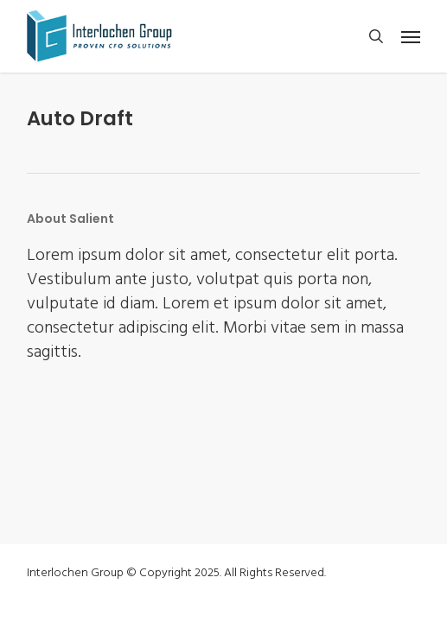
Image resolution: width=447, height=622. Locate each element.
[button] (410, 36)
